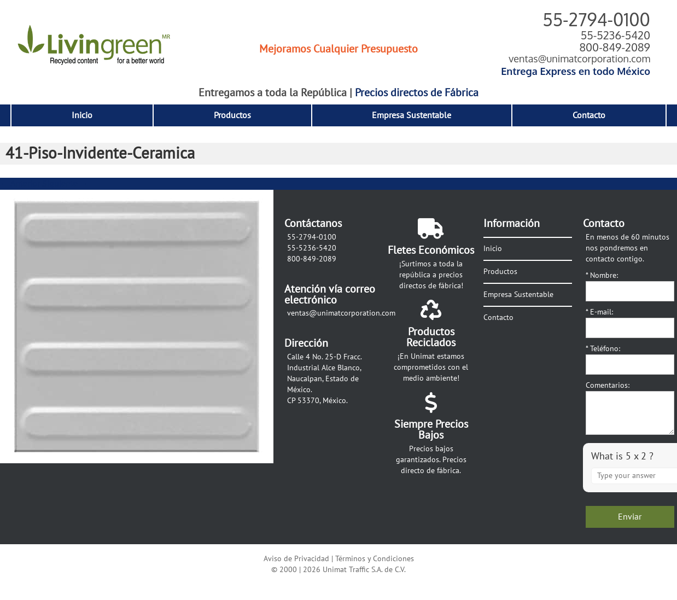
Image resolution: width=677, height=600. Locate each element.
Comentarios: (607, 385)
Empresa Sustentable (411, 115)
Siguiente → (65, 184)
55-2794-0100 (596, 19)
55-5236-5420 (615, 35)
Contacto (589, 115)
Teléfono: (603, 348)
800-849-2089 (614, 47)
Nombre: (602, 275)
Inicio (82, 115)
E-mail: (599, 312)
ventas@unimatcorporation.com (579, 59)
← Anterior (20, 184)
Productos (232, 115)
